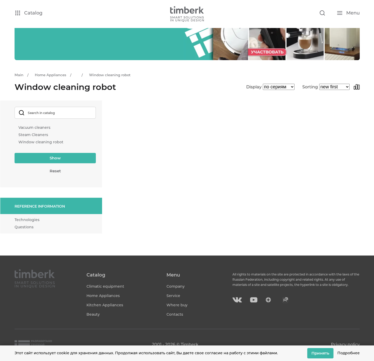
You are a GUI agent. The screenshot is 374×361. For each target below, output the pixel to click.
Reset (55, 170)
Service (173, 295)
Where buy (177, 305)
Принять (320, 353)
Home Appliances (103, 295)
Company (175, 286)
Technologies (27, 219)
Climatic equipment (105, 286)
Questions (24, 227)
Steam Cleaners (33, 134)
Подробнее (348, 353)
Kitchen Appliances (104, 305)
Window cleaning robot (40, 142)
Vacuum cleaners (34, 127)
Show (55, 157)
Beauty (93, 314)
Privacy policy (345, 344)
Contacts (174, 314)
